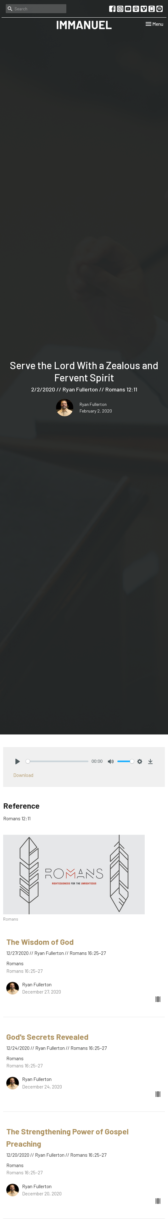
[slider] (57, 761)
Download (23, 775)
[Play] (18, 761)
